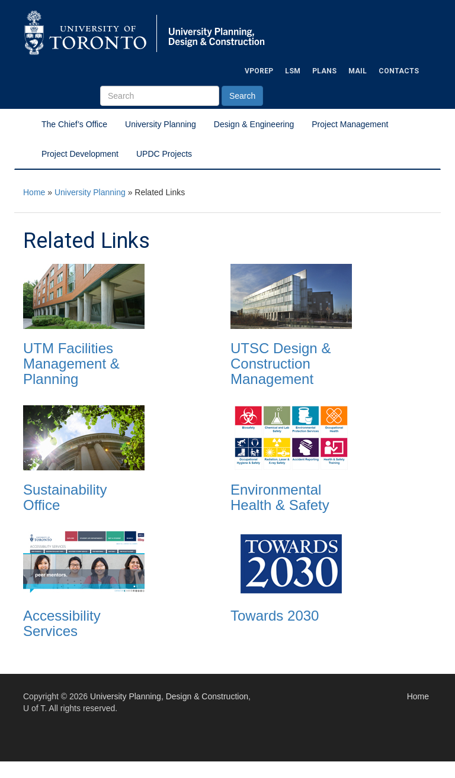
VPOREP (259, 71)
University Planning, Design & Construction (169, 696)
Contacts (399, 71)
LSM (292, 71)
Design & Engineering (254, 124)
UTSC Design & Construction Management (280, 364)
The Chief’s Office (74, 124)
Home (34, 192)
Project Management (350, 124)
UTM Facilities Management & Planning (71, 364)
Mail (357, 71)
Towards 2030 (274, 616)
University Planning (160, 124)
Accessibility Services (62, 623)
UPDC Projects (164, 154)
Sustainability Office (65, 497)
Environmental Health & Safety (279, 497)
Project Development (79, 154)
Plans (324, 71)
